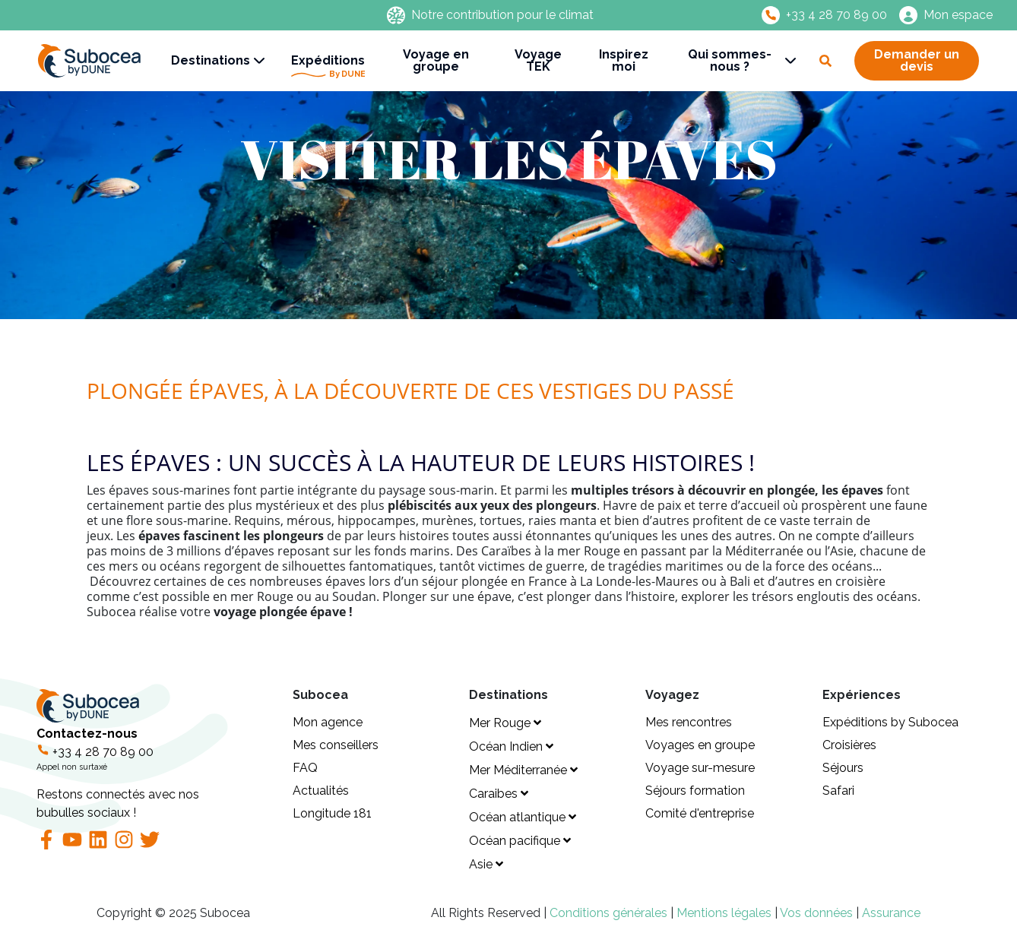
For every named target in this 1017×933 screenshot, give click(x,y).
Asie (486, 864)
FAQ (305, 768)
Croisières (849, 745)
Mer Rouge (505, 722)
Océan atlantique (522, 817)
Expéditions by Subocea (890, 722)
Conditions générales (610, 913)
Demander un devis (916, 61)
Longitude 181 (332, 813)
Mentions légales (725, 913)
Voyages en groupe (700, 745)
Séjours (842, 768)
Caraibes (498, 793)
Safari (838, 790)
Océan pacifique (520, 840)
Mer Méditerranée (523, 770)
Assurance (891, 913)
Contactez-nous (155, 774)
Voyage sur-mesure (700, 768)
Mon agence (328, 722)
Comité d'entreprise (699, 813)
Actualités (321, 790)
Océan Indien (511, 746)
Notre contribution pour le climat (502, 15)
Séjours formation (695, 790)
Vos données (816, 913)
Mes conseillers (336, 745)
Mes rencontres (688, 722)
